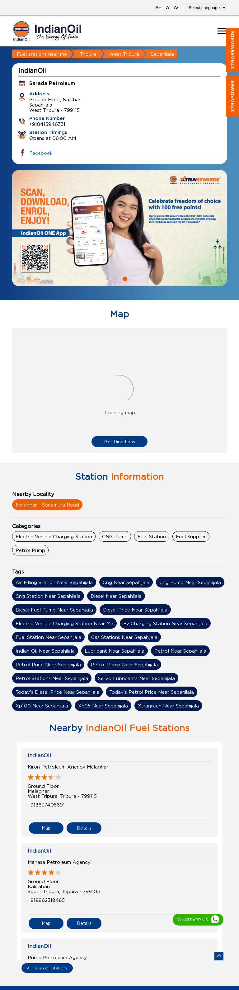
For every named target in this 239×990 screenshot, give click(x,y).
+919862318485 (46, 899)
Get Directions (119, 441)
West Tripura (124, 53)
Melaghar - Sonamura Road (47, 504)
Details (84, 828)
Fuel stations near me (42, 53)
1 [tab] (114, 278)
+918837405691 (46, 804)
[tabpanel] (119, 228)
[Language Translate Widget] (206, 7)
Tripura (88, 53)
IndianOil (39, 755)
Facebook (41, 152)
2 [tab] (124, 278)
